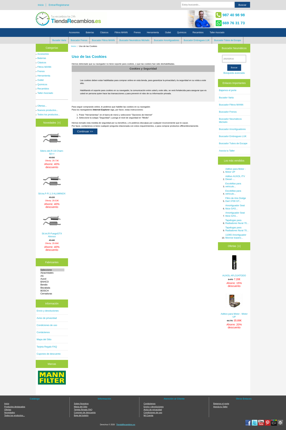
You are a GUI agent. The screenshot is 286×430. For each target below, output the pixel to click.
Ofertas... (41, 105)
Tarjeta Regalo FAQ (47, 346)
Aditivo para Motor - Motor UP (235, 170)
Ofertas (7, 409)
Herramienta (153, 32)
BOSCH (52, 290)
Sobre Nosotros (81, 403)
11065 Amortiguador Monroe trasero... (235, 236)
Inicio (41, 4)
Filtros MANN (121, 32)
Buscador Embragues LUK (197, 40)
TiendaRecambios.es (125, 425)
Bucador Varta (59, 40)
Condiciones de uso (47, 325)
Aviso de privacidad (47, 318)
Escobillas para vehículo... (233, 185)
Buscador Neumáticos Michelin (134, 40)
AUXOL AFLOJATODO (234, 266)
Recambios (198, 32)
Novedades (9, 412)
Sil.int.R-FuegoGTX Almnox (52, 226)
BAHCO (52, 281)
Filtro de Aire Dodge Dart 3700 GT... (235, 199)
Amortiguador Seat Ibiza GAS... (235, 207)
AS (52, 275)
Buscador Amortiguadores (166, 40)
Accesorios (74, 32)
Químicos (181, 32)
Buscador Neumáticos (234, 48)
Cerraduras (52, 293)
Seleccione (52, 269)
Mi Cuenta (148, 415)
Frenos (137, 32)
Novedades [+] (51, 122)
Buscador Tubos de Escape (227, 40)
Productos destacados (14, 406)
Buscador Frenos (79, 40)
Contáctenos (43, 332)
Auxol (52, 278)
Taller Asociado (217, 32)
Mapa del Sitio (44, 339)
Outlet (168, 32)
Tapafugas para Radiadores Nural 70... (237, 221)
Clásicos (104, 32)
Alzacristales (52, 272)
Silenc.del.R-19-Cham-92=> (52, 143)
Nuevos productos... (47, 110)
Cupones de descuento (49, 353)
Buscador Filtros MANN (103, 40)
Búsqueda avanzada (234, 73)
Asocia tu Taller (227, 150)
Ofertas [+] (234, 246)
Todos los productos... (48, 114)
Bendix (52, 284)
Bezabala (52, 287)
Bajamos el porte (227, 90)
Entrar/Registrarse (59, 4)
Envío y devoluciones (48, 310)
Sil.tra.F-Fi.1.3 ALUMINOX (52, 184)
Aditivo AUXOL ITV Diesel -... (235, 178)
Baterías (90, 32)
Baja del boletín (81, 415)
